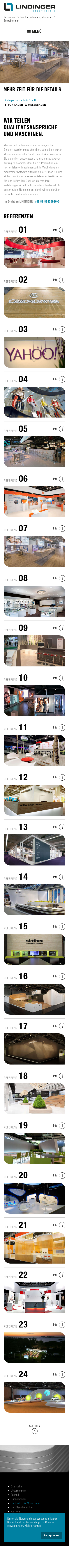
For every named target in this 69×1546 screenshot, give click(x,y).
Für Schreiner (18, 1499)
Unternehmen (18, 1490)
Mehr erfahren (33, 1525)
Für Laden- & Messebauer (25, 1503)
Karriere (15, 1511)
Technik (15, 1494)
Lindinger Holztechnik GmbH (20, 100)
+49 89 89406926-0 (47, 201)
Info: (59, 229)
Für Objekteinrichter (22, 1507)
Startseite (16, 1486)
